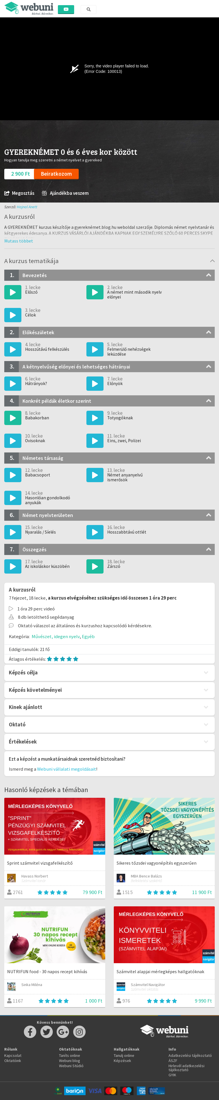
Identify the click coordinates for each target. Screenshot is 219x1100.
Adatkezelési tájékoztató (190, 1055)
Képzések (122, 1060)
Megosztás (19, 193)
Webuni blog (69, 1060)
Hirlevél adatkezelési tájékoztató (186, 1067)
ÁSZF (173, 1060)
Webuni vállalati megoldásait (66, 769)
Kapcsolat (12, 1055)
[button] (18, 241)
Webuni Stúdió (71, 1065)
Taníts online (69, 1055)
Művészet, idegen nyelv (56, 636)
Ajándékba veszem (65, 193)
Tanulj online (124, 1055)
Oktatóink (12, 1060)
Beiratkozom (56, 173)
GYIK (172, 1074)
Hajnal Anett (27, 206)
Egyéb (88, 636)
